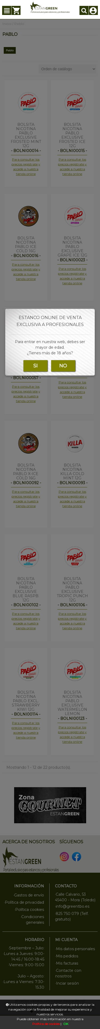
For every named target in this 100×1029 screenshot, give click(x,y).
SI (35, 366)
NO (63, 366)
